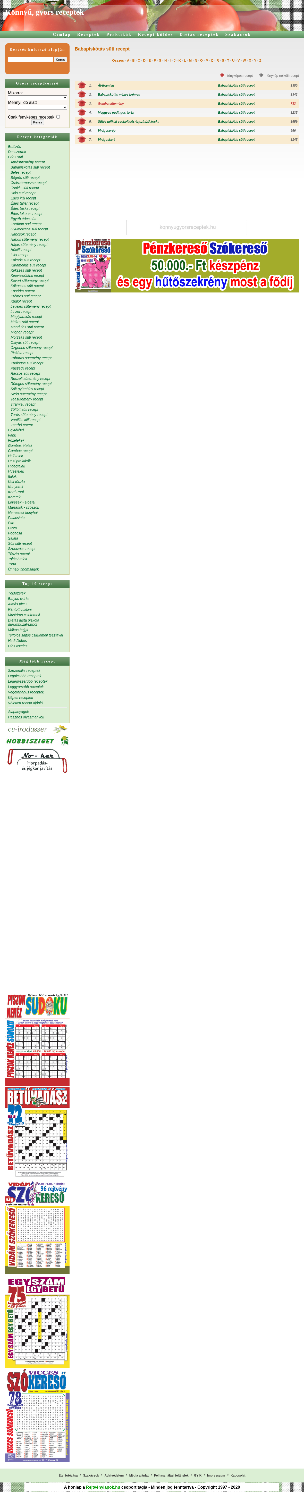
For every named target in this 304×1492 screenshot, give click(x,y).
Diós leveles (17, 646)
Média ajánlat (139, 1475)
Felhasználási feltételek (171, 1475)
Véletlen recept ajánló (25, 703)
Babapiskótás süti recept (236, 85)
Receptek (88, 34)
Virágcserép (106, 130)
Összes (118, 60)
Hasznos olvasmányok (26, 717)
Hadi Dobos (17, 641)
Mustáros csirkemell (24, 615)
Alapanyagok (18, 712)
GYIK (197, 1475)
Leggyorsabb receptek (26, 687)
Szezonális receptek (24, 670)
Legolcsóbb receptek (24, 676)
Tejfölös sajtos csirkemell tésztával (35, 635)
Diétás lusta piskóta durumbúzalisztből (23, 622)
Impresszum (216, 1475)
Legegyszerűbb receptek (27, 681)
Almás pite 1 (18, 604)
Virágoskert (106, 139)
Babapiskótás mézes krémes (119, 94)
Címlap (62, 34)
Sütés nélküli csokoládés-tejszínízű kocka (128, 121)
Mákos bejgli (18, 630)
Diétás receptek (199, 34)
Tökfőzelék (17, 593)
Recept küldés (155, 34)
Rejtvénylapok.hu (103, 1487)
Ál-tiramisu (106, 85)
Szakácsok (238, 34)
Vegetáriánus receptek (26, 692)
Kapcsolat (238, 1475)
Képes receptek (20, 697)
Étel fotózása (68, 1475)
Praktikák (119, 34)
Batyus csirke (18, 599)
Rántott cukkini (20, 609)
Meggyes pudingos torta (116, 112)
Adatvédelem (114, 1475)
